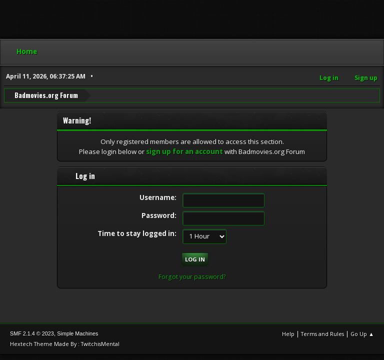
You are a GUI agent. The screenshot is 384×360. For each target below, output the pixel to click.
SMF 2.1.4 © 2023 (32, 333)
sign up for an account (184, 151)
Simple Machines (77, 333)
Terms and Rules (322, 334)
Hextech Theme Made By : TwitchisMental (65, 344)
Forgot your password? (192, 276)
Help (288, 334)
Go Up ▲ (362, 334)
